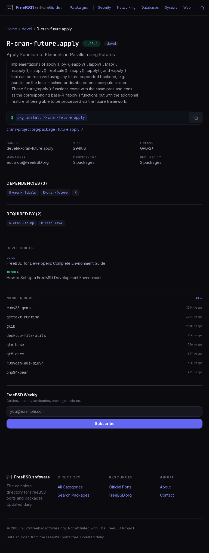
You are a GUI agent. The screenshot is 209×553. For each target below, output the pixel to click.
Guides (56, 7)
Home (12, 29)
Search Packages (74, 495)
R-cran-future (55, 192)
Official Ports (120, 487)
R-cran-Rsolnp (21, 223)
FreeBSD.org (120, 495)
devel (27, 29)
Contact (167, 495)
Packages (79, 7)
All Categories (70, 487)
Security (104, 7)
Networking (126, 7)
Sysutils (171, 7)
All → (198, 298)
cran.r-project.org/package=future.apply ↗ (45, 129)
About (165, 487)
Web (187, 7)
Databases (150, 7)
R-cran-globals (22, 192)
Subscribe (105, 423)
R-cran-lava (51, 223)
